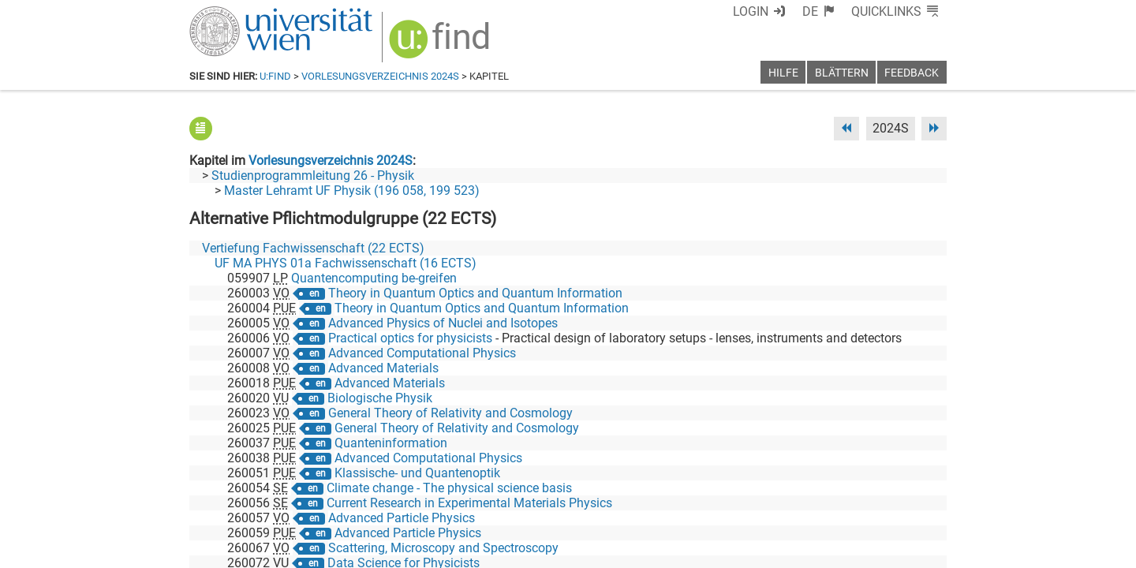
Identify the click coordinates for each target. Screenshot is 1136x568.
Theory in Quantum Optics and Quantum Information (475, 293)
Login (750, 11)
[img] (441, 44)
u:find (275, 76)
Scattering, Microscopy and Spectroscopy (443, 547)
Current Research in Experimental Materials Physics (469, 502)
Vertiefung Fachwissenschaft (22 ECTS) (313, 248)
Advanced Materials (383, 368)
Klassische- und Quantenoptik (417, 472)
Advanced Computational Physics (422, 353)
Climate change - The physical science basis (449, 487)
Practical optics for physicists (410, 338)
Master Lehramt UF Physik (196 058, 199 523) (352, 190)
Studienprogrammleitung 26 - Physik (312, 175)
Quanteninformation (390, 442)
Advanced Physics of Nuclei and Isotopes (443, 323)
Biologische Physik (379, 397)
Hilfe (783, 73)
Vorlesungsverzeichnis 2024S (380, 76)
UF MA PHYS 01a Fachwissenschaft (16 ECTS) (345, 263)
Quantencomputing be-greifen (374, 278)
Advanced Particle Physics (401, 517)
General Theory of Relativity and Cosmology (450, 412)
